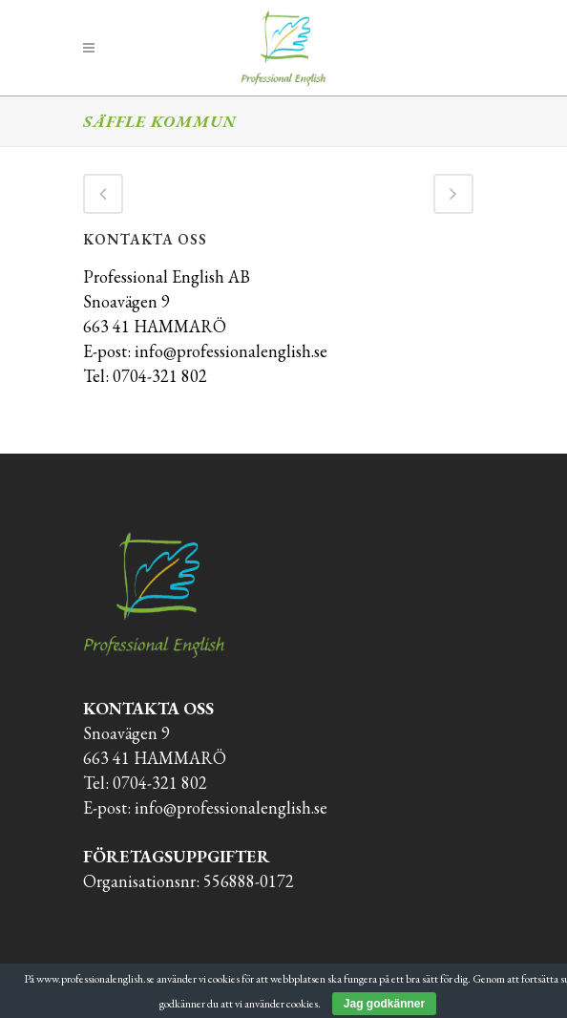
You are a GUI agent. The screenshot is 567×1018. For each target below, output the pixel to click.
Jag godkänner (384, 1003)
